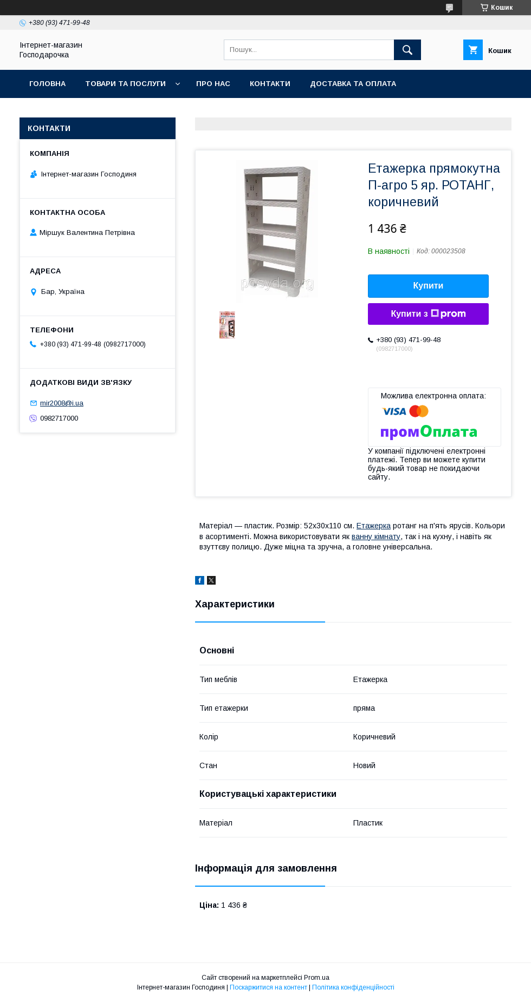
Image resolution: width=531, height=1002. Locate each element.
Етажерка (374, 525)
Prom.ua (316, 977)
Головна (47, 84)
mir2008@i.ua (61, 403)
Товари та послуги (125, 84)
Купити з (428, 314)
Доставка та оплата (353, 84)
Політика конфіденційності (353, 987)
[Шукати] (407, 50)
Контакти (270, 84)
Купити (428, 285)
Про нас (213, 84)
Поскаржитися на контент (268, 987)
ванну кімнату (376, 536)
